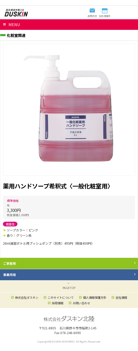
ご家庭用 (9, 263)
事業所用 (9, 274)
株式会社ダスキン (26, 297)
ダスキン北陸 (16, 12)
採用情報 (57, 303)
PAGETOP (69, 288)
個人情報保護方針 (94, 297)
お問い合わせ (81, 303)
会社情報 (121, 297)
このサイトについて (61, 297)
